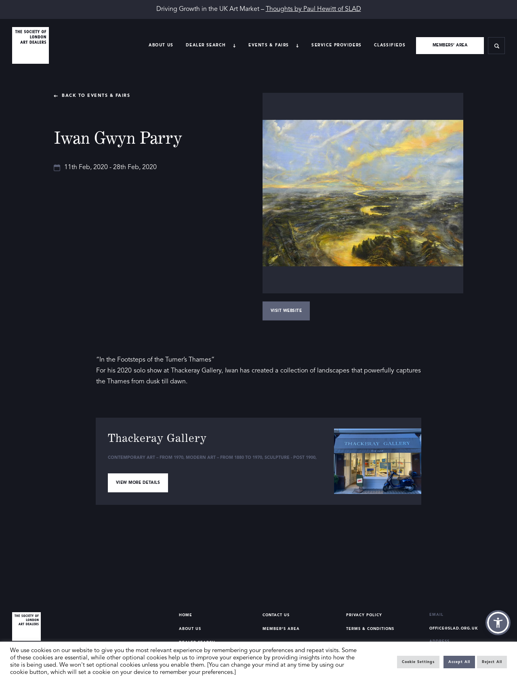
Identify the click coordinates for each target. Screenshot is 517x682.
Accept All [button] (459, 662)
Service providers (336, 45)
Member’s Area (281, 629)
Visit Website (286, 311)
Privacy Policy (364, 615)
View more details (138, 483)
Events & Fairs (268, 45)
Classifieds (390, 45)
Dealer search (206, 45)
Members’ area (450, 45)
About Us (161, 45)
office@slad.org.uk (453, 628)
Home (185, 615)
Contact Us (276, 615)
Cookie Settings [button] (418, 662)
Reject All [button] (492, 662)
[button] (498, 623)
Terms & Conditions (370, 629)
